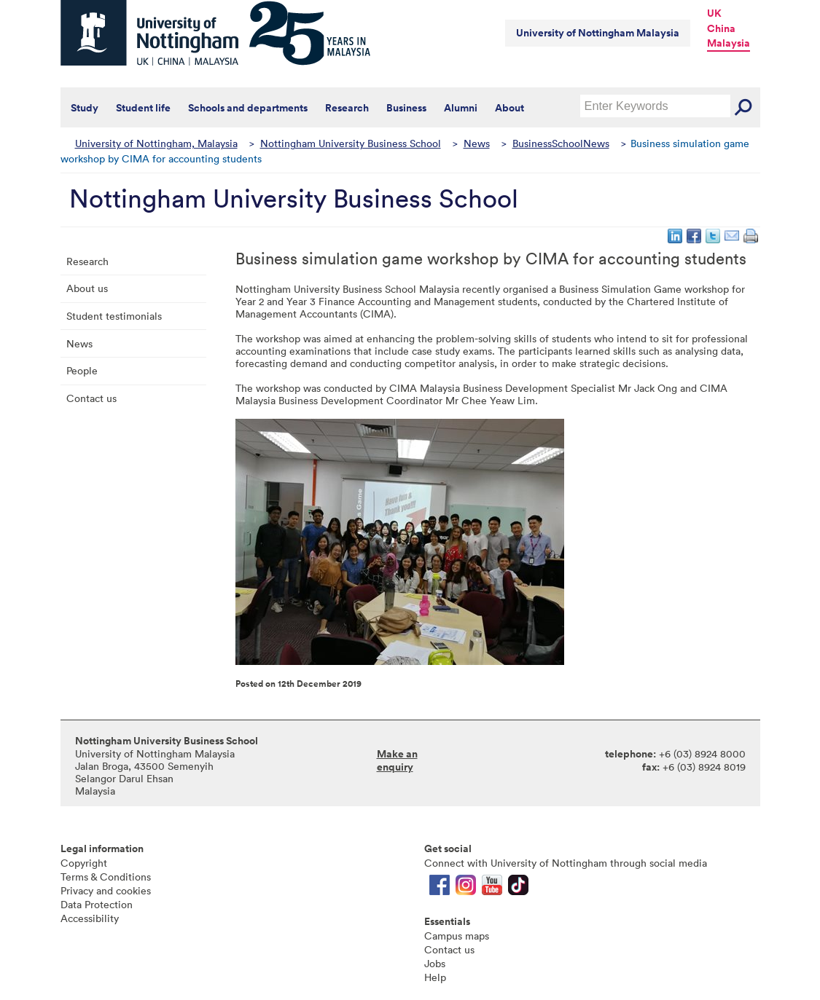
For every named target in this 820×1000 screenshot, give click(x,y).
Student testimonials (114, 316)
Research (347, 107)
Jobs (434, 963)
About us (87, 288)
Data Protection (96, 904)
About (509, 107)
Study (84, 107)
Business (406, 107)
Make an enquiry (397, 760)
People (82, 370)
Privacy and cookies (105, 890)
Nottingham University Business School (350, 143)
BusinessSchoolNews (560, 143)
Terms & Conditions (105, 876)
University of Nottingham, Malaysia (156, 143)
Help (435, 977)
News (477, 143)
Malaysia (728, 43)
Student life (143, 107)
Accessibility (89, 918)
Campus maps (456, 935)
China (721, 28)
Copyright (83, 863)
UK (714, 13)
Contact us (91, 398)
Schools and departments (248, 107)
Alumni (460, 107)
